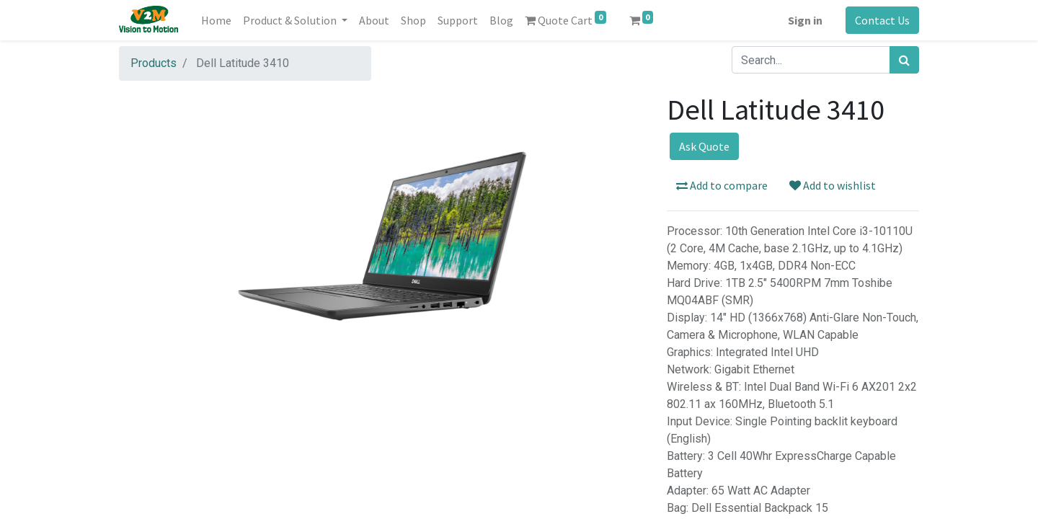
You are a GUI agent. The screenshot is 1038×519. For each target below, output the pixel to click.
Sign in (805, 20)
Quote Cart (565, 19)
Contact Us (882, 20)
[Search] (904, 60)
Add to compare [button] (722, 185)
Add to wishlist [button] (832, 185)
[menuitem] (216, 20)
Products (153, 63)
